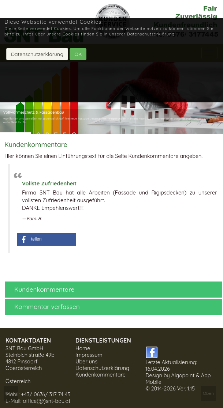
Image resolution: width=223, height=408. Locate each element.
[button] (46, 239)
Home (82, 348)
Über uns (86, 361)
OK (78, 54)
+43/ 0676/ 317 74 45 (45, 394)
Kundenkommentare (100, 374)
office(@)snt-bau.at (46, 401)
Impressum (89, 355)
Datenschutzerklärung (102, 368)
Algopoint (183, 375)
